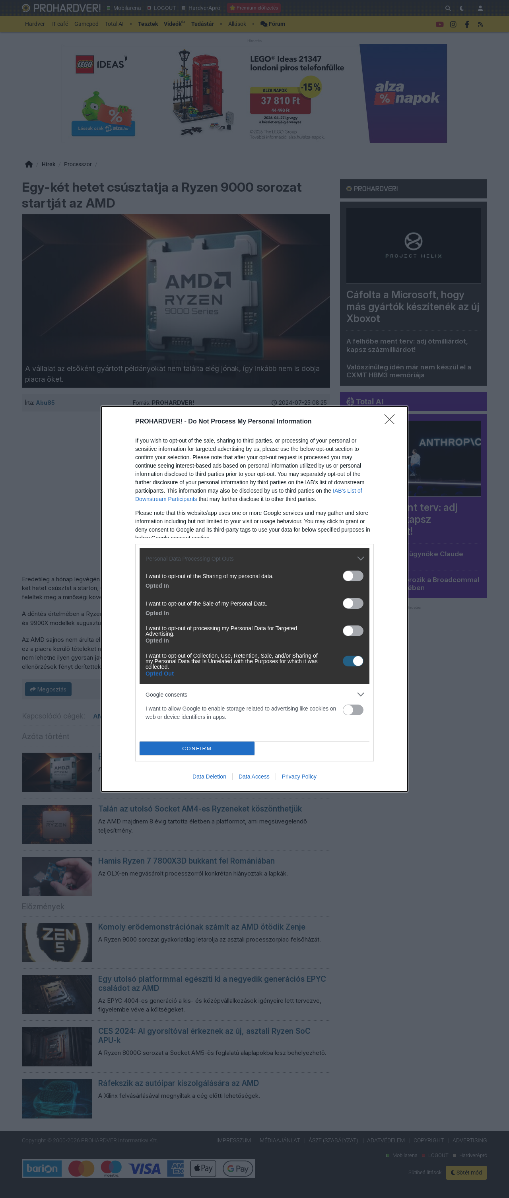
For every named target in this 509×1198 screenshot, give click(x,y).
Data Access (254, 776)
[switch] (353, 576)
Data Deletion (209, 776)
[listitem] (254, 558)
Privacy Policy (299, 776)
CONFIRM (197, 748)
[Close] (392, 421)
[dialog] (254, 599)
